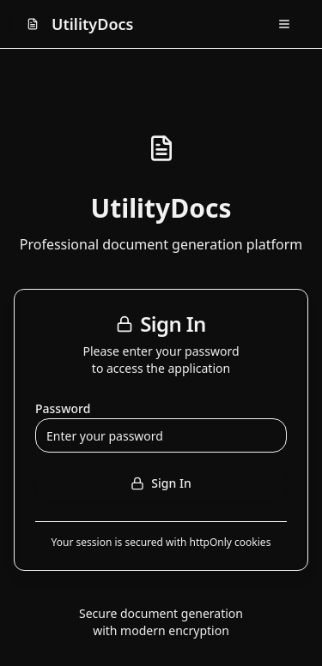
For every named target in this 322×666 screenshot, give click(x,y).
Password (62, 408)
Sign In (161, 483)
